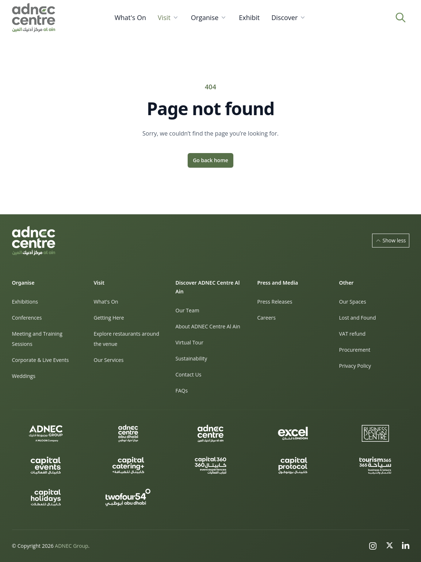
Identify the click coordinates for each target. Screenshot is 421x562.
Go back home (210, 160)
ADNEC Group (71, 545)
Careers (266, 317)
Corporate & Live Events (40, 359)
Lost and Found (357, 317)
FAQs (182, 390)
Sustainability (191, 358)
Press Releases (274, 301)
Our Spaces (352, 301)
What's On (106, 301)
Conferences (27, 317)
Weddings (23, 375)
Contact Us (189, 374)
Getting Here (109, 317)
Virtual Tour (190, 342)
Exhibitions (25, 301)
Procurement (355, 349)
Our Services (109, 359)
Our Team (187, 310)
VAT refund (352, 333)
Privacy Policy (355, 365)
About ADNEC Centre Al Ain (208, 326)
